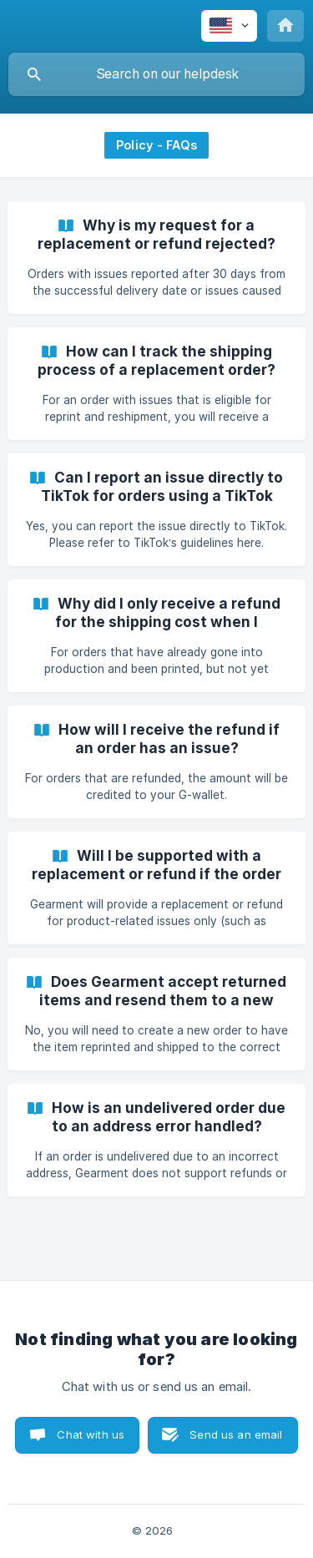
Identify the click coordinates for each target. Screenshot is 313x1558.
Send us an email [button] (235, 1434)
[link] (156, 257)
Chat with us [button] (90, 1434)
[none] (229, 26)
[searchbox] (156, 74)
